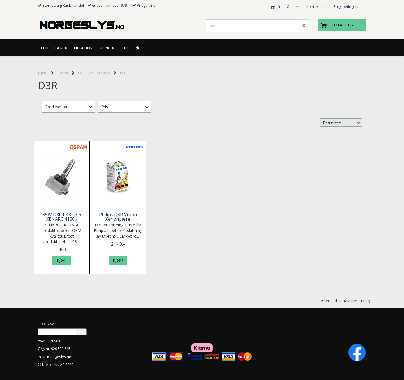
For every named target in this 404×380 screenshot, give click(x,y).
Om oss (293, 6)
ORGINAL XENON (94, 72)
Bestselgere (332, 123)
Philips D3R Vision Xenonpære (118, 216)
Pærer (62, 72)
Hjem (43, 72)
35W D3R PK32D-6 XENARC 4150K (62, 216)
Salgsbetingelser (347, 6)
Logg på (273, 6)
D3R (124, 72)
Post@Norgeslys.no (54, 356)
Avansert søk (49, 340)
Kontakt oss (316, 6)
